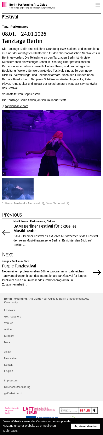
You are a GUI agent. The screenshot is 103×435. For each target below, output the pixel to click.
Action (8, 329)
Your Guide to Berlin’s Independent (46, 300)
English (8, 371)
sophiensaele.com (16, 106)
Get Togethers (12, 316)
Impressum (10, 380)
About (7, 351)
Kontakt (8, 364)
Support (9, 335)
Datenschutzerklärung (17, 386)
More (7, 342)
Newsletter (10, 358)
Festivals (9, 310)
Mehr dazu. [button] (10, 430)
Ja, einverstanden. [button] (85, 426)
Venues (8, 323)
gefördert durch (13, 393)
